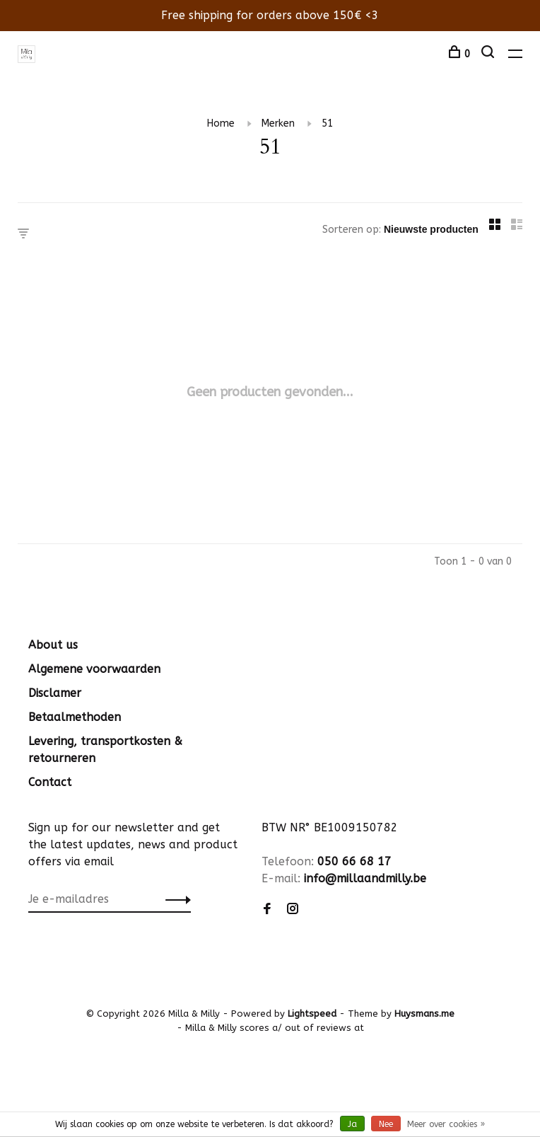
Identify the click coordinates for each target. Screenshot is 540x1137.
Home (221, 123)
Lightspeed (312, 1013)
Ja (352, 1124)
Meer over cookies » (446, 1124)
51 (327, 123)
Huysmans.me (424, 1013)
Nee (386, 1124)
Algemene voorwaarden (94, 669)
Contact (49, 782)
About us (53, 645)
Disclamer (54, 693)
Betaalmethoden (74, 717)
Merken (278, 123)
